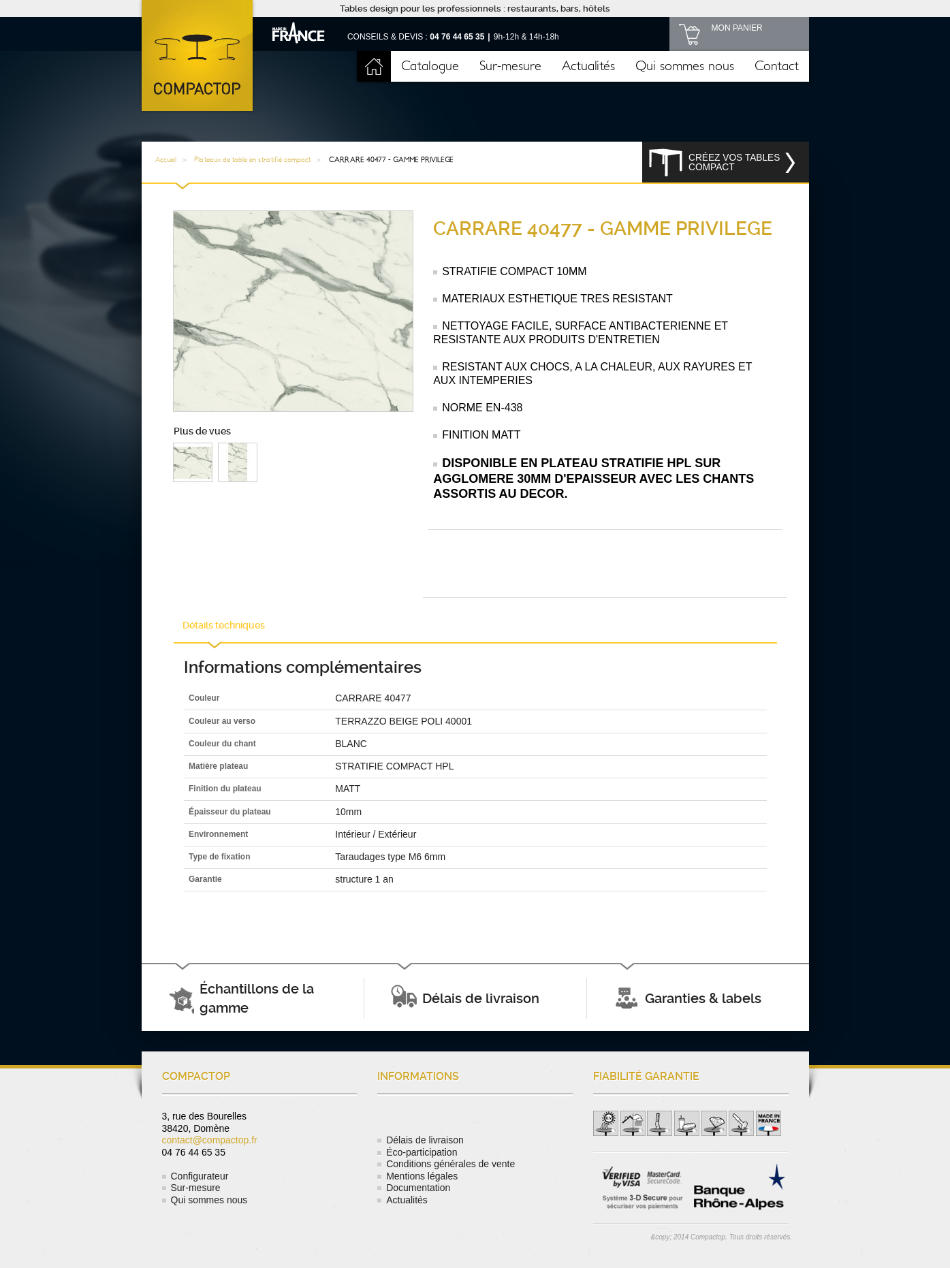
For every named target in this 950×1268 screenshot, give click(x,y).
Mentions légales (422, 1176)
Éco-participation (421, 1152)
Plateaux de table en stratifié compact (252, 159)
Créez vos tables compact (734, 162)
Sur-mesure (510, 66)
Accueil (374, 66)
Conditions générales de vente (450, 1163)
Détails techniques (224, 625)
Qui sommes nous (684, 66)
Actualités (588, 66)
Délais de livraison (425, 1140)
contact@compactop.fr (209, 1140)
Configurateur (200, 1176)
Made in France (298, 32)
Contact (777, 66)
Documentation (418, 1187)
